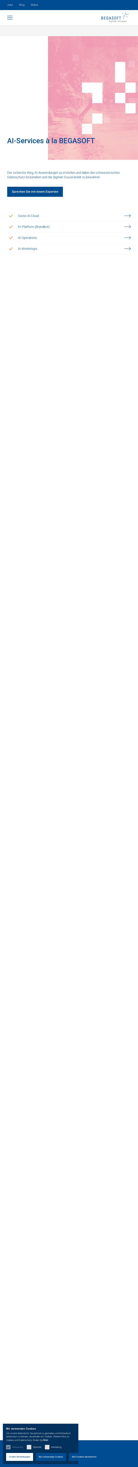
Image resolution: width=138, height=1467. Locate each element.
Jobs (10, 4)
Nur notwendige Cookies (61, 1454)
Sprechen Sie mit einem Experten (35, 195)
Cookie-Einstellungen (23, 1454)
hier (106, 1437)
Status (34, 4)
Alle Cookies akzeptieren (97, 1454)
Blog (21, 4)
